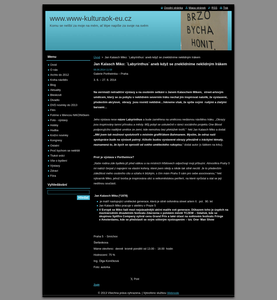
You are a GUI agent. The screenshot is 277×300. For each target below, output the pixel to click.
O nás (54, 69)
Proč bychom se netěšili (65, 150)
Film (52, 110)
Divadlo (55, 100)
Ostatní (54, 145)
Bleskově (56, 95)
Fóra (53, 175)
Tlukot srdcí (57, 155)
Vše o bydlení (58, 160)
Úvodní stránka (173, 7)
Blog (53, 84)
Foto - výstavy (59, 120)
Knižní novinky (59, 135)
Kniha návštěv (59, 79)
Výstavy (55, 165)
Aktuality (55, 90)
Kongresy (56, 140)
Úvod (97, 57)
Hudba (54, 130)
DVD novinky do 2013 (63, 105)
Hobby (54, 125)
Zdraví (54, 170)
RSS (214, 7)
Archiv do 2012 (59, 74)
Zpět (96, 284)
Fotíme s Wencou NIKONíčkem (69, 115)
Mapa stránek (197, 7)
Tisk (225, 7)
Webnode (173, 293)
